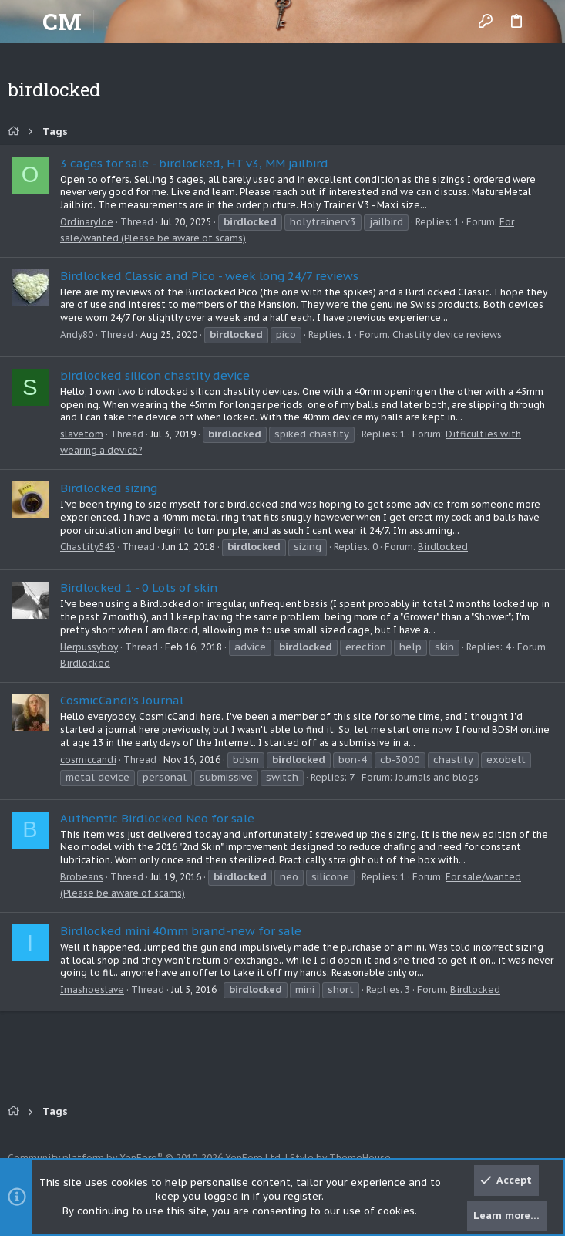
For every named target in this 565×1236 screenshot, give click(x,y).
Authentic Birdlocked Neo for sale (157, 818)
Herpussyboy (89, 647)
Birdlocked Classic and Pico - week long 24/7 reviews (209, 275)
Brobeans (81, 877)
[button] (23, 21)
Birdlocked (443, 546)
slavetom (81, 434)
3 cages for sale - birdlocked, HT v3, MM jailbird (194, 163)
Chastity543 (87, 546)
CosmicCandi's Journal (121, 700)
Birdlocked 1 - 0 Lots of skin (138, 587)
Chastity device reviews (447, 334)
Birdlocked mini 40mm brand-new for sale (180, 931)
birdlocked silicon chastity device (155, 375)
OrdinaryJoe (86, 222)
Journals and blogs (437, 777)
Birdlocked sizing (108, 488)
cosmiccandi (88, 759)
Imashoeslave (92, 989)
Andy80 (76, 334)
